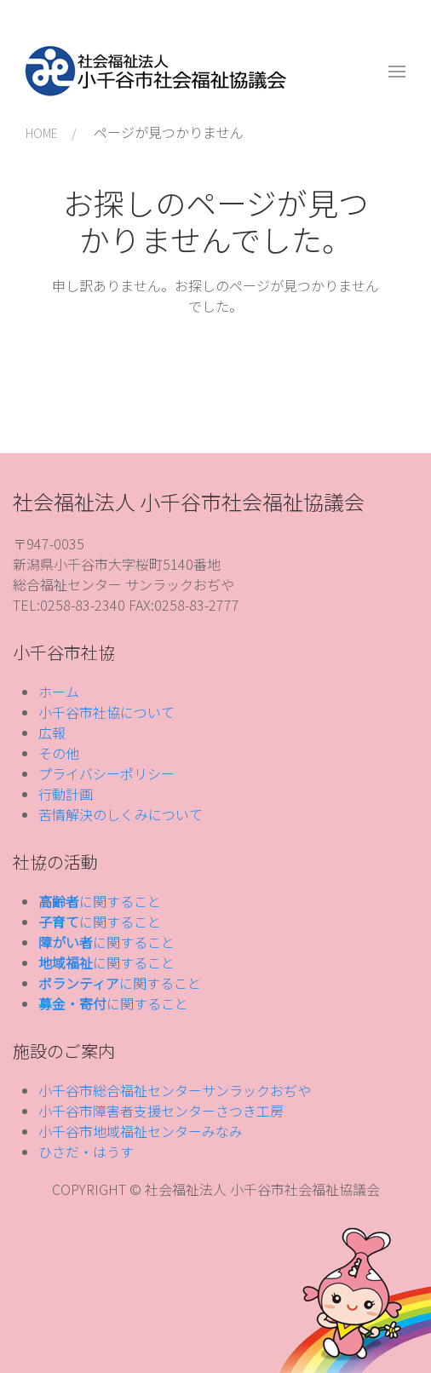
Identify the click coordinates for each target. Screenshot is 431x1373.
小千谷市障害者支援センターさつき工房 (161, 1110)
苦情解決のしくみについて (120, 814)
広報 (52, 732)
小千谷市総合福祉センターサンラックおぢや (174, 1090)
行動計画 (65, 794)
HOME (42, 132)
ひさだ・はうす (86, 1151)
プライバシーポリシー (106, 773)
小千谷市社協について (106, 712)
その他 (58, 753)
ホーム (58, 691)
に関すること (99, 901)
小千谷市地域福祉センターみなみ (140, 1131)
